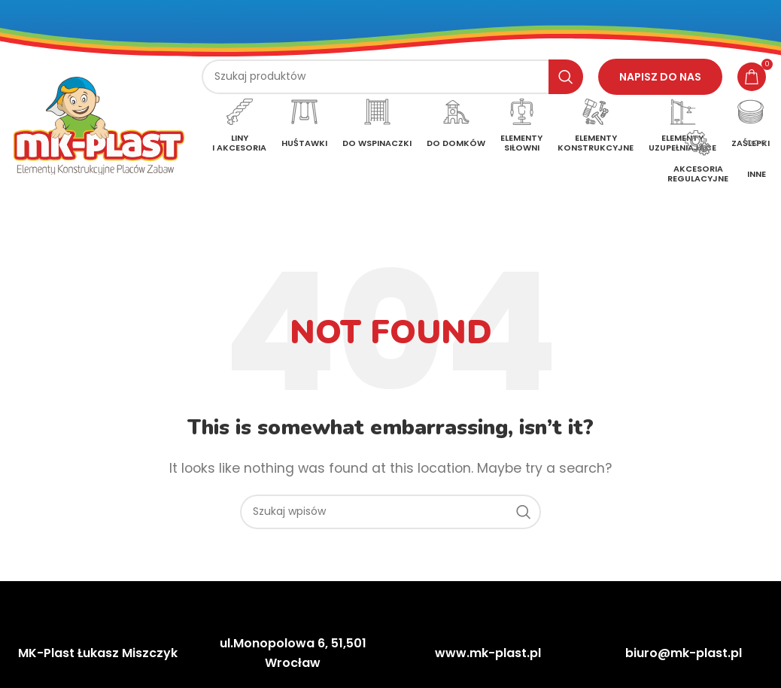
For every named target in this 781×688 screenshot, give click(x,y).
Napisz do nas (660, 76)
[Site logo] (99, 124)
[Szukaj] (392, 76)
